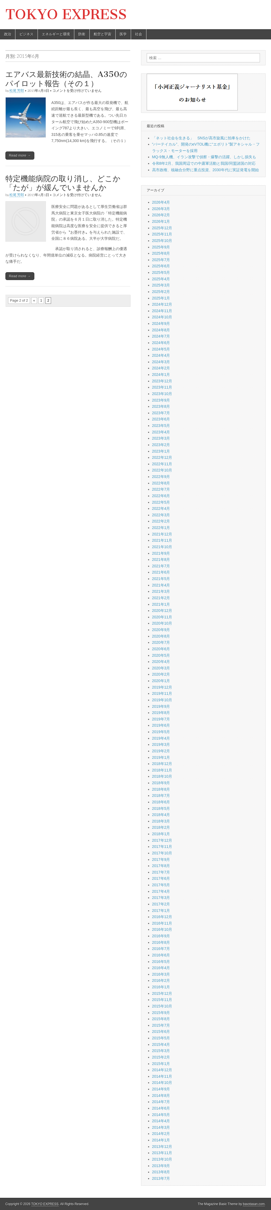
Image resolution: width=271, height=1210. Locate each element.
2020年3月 (161, 668)
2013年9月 (161, 1166)
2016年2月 (161, 980)
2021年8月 (161, 559)
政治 (7, 34)
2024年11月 (162, 311)
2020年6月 (161, 649)
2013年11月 (162, 1153)
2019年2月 (161, 751)
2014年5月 (161, 1115)
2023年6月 (161, 419)
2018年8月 (161, 789)
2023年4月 (161, 432)
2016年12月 (162, 917)
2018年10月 (162, 776)
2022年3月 (161, 515)
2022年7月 (161, 489)
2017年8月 (161, 866)
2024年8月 (161, 330)
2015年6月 (161, 1031)
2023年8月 (161, 406)
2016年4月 (161, 968)
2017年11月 (162, 846)
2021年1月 (161, 604)
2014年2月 (161, 1133)
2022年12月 (162, 457)
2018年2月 (161, 827)
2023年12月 (162, 381)
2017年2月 (161, 904)
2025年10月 (162, 240)
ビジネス (26, 34)
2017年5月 (161, 885)
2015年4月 (161, 1044)
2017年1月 (161, 910)
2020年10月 (162, 623)
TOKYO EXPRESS (66, 14)
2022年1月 (161, 527)
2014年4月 (161, 1121)
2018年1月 (161, 834)
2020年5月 (161, 655)
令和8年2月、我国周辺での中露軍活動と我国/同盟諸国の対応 (204, 163)
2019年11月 (162, 693)
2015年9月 (161, 1012)
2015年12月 (162, 993)
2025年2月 (161, 291)
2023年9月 (161, 400)
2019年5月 (161, 732)
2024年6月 (161, 343)
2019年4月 (161, 738)
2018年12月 (162, 763)
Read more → (20, 155)
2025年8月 (161, 253)
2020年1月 (161, 681)
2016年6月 (161, 955)
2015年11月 (162, 999)
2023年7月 (161, 413)
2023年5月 (161, 425)
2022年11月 (162, 464)
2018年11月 (162, 770)
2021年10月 (162, 547)
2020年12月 (162, 610)
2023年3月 (161, 438)
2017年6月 (161, 878)
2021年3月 (161, 591)
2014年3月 (161, 1127)
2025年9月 (161, 247)
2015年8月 (161, 1019)
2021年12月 (162, 534)
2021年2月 (161, 598)
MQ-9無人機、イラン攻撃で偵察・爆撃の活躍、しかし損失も (204, 157)
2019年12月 (162, 687)
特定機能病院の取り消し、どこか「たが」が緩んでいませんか (63, 183)
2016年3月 (161, 974)
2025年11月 (162, 234)
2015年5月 (161, 1038)
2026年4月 (161, 202)
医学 (123, 34)
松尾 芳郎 (16, 91)
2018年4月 (161, 815)
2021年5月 (161, 579)
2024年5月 (161, 349)
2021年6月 (161, 572)
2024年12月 (162, 304)
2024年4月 (161, 355)
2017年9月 (161, 859)
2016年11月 (162, 923)
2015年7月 (161, 1025)
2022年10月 (162, 470)
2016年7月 (161, 948)
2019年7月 (161, 719)
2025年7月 (161, 260)
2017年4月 (161, 891)
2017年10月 (162, 853)
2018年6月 (161, 802)
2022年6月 (161, 496)
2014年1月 (161, 1140)
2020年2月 (161, 674)
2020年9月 (161, 630)
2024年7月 (161, 336)
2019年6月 (161, 725)
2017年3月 (161, 897)
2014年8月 (161, 1095)
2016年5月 (161, 961)
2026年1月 (161, 221)
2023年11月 (162, 387)
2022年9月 (161, 476)
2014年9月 (161, 1089)
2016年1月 (161, 987)
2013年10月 (162, 1159)
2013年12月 (162, 1146)
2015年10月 (162, 1006)
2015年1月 (161, 1063)
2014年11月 (162, 1076)
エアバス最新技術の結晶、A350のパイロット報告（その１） (66, 78)
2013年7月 (161, 1178)
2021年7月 (161, 566)
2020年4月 (161, 661)
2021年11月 (162, 540)
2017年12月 (162, 840)
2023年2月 (161, 445)
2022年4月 (161, 508)
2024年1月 (161, 374)
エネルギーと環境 (56, 34)
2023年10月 (162, 394)
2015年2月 (161, 1057)
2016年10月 (162, 929)
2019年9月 (161, 706)
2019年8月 (161, 712)
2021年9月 (161, 553)
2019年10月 (162, 700)
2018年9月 (161, 783)
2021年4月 (161, 585)
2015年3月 (161, 1051)
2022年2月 (161, 521)
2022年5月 (161, 502)
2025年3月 (161, 285)
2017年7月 (161, 872)
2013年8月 (161, 1172)
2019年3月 (161, 744)
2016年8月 (161, 942)
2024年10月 (162, 317)
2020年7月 (161, 642)
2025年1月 (161, 298)
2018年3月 (161, 821)
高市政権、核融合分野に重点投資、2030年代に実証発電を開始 (205, 170)
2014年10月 (162, 1082)
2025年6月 (161, 266)
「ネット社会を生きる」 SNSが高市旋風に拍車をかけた (201, 138)
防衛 (81, 34)
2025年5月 (161, 272)
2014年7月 (161, 1102)
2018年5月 (161, 808)
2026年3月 (161, 209)
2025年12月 (162, 228)
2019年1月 (161, 757)
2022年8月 (161, 483)
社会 (138, 34)
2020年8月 (161, 636)
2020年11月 (162, 617)
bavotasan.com (254, 1204)
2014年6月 (161, 1108)
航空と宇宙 (102, 34)
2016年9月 (161, 936)
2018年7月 (161, 795)
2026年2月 (161, 215)
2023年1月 (161, 451)
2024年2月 (161, 368)
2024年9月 (161, 323)
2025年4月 (161, 279)
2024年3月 (161, 362)
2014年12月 (162, 1070)
